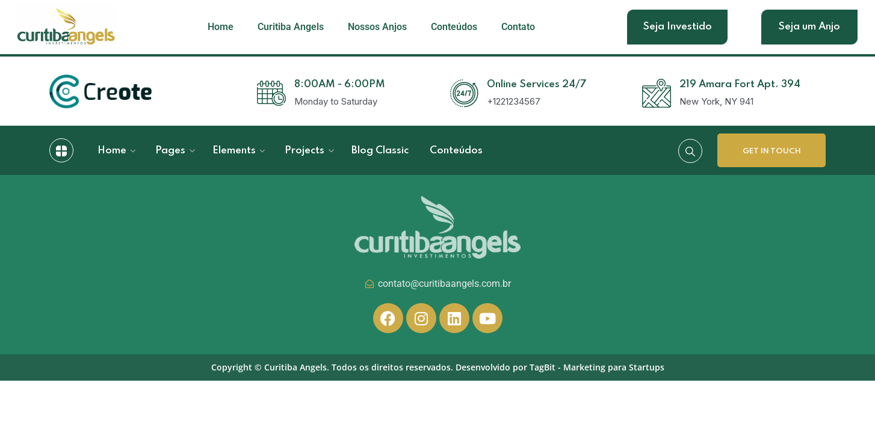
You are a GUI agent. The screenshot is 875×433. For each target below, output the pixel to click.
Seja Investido (677, 27)
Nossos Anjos (377, 26)
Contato (518, 26)
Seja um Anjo (809, 27)
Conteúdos (454, 26)
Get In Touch (772, 151)
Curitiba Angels (291, 26)
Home (220, 26)
